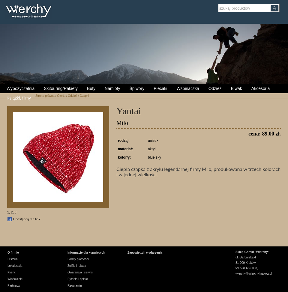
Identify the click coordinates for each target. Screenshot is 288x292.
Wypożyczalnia (20, 88)
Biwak (236, 88)
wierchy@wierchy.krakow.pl (254, 273)
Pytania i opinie (78, 279)
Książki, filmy (19, 98)
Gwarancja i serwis (80, 272)
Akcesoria (260, 88)
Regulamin (75, 285)
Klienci (12, 272)
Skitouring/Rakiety (61, 88)
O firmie (13, 252)
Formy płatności (78, 259)
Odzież (215, 88)
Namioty (112, 88)
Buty (91, 88)
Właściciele (15, 279)
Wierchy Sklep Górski (30, 11)
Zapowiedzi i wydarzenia (145, 252)
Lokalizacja (15, 265)
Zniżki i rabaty (77, 265)
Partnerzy (14, 285)
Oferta (61, 95)
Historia (13, 259)
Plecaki (160, 88)
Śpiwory (136, 88)
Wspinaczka (187, 88)
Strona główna (45, 95)
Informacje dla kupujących (86, 252)
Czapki (84, 95)
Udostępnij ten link (26, 219)
